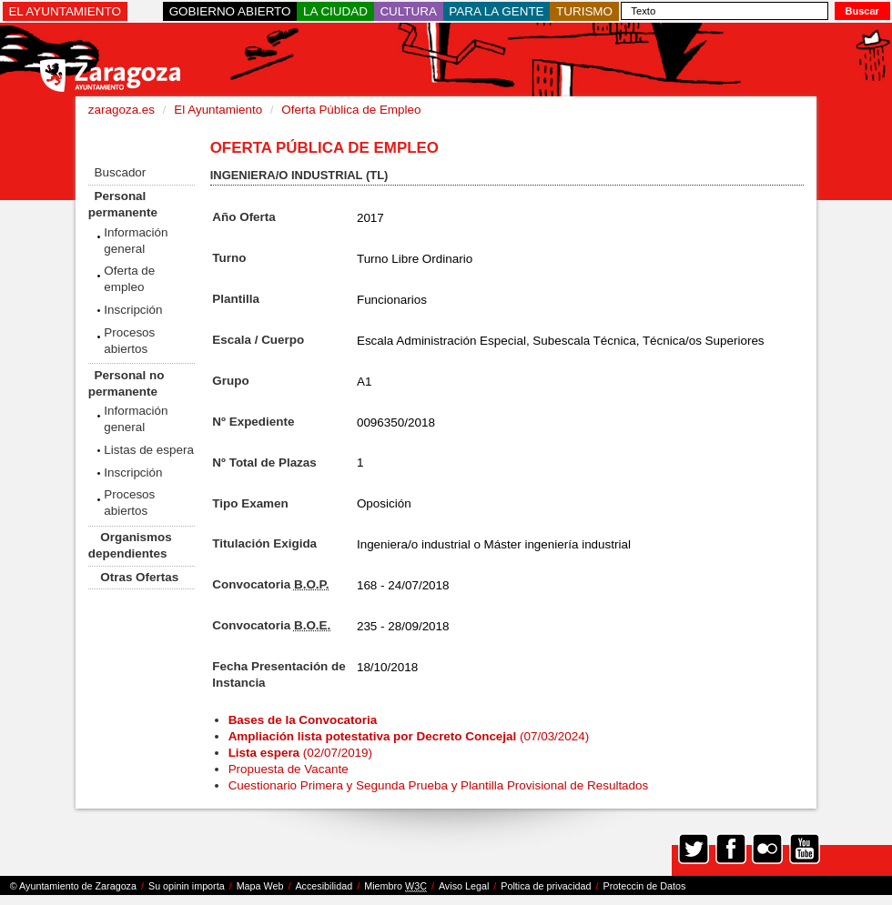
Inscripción (133, 310)
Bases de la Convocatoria (304, 720)
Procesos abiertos (129, 341)
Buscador (121, 172)
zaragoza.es (121, 109)
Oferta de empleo (129, 279)
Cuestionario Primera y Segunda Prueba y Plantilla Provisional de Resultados (438, 785)
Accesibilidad (323, 885)
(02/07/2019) (300, 752)
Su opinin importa (186, 885)
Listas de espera (149, 450)
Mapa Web (260, 885)
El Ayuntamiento (218, 109)
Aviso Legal (464, 885)
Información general (135, 241)
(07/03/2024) (409, 736)
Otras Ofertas (139, 577)
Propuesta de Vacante (288, 769)
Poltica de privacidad (546, 885)
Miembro (395, 886)
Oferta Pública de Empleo (351, 109)
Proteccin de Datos (644, 885)
